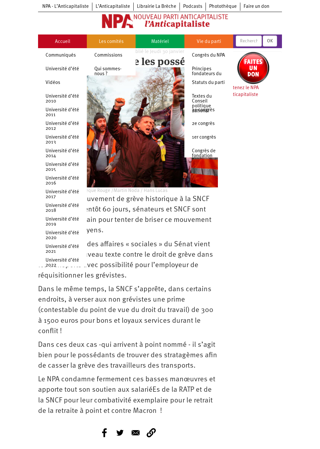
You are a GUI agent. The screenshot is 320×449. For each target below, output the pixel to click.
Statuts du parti (208, 82)
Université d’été (62, 69)
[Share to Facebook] (104, 432)
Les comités (111, 41)
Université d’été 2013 (62, 140)
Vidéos (53, 82)
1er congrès (204, 137)
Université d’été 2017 (62, 194)
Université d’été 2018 (62, 208)
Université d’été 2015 (62, 167)
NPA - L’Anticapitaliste (65, 6)
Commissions (108, 55)
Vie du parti (209, 41)
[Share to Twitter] (120, 432)
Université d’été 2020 (62, 235)
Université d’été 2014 (62, 153)
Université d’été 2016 (62, 181)
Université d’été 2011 (62, 112)
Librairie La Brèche (156, 6)
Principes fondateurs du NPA (206, 74)
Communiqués (61, 55)
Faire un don (256, 6)
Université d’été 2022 (62, 263)
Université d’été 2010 (62, 99)
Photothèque (223, 6)
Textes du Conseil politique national (202, 104)
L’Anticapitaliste (113, 6)
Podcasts (192, 6)
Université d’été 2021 (62, 249)
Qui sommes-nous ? (108, 71)
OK (270, 41)
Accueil (62, 41)
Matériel (160, 41)
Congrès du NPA (208, 55)
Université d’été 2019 (62, 222)
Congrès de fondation (204, 153)
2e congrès (203, 123)
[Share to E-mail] (135, 432)
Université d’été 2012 (62, 126)
